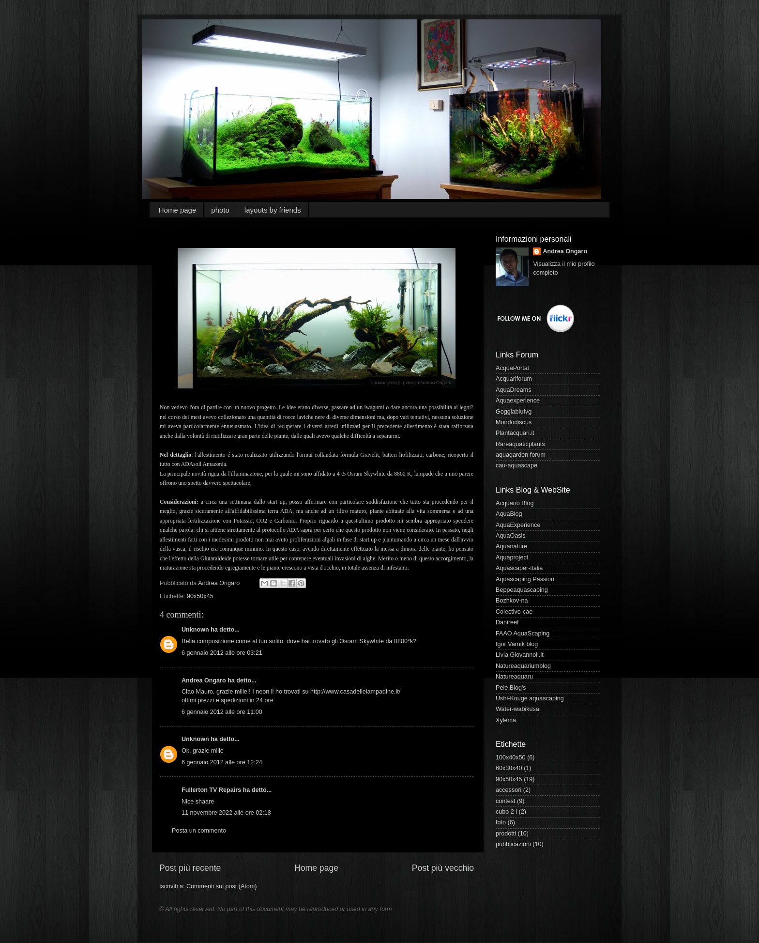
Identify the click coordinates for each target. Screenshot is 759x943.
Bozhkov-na (512, 600)
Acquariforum (514, 378)
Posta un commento (199, 830)
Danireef (507, 622)
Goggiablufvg (513, 411)
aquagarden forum (521, 454)
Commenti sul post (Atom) (221, 886)
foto (501, 822)
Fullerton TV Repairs (211, 790)
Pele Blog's (511, 687)
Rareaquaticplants (520, 444)
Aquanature (511, 546)
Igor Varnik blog (517, 644)
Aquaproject (512, 557)
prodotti (506, 833)
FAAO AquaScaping (522, 633)
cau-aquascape (516, 465)
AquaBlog (509, 513)
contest (506, 801)
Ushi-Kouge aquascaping (530, 698)
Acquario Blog (514, 503)
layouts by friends (272, 210)
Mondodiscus (513, 422)
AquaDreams (513, 389)
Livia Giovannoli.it (520, 654)
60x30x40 (509, 768)
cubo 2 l (506, 811)
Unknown (195, 629)
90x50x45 (200, 596)
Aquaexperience (518, 400)
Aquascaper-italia (519, 568)
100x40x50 (511, 757)
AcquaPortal (512, 368)
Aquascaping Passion (525, 579)
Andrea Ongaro (204, 680)
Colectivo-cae (514, 611)
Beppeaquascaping (522, 590)
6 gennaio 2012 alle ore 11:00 (222, 712)
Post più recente (190, 868)
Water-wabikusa (517, 709)
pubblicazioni (513, 844)
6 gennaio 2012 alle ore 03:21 (222, 652)
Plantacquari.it (515, 433)
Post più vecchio (443, 868)
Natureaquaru (514, 676)
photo (220, 210)
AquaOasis (511, 535)
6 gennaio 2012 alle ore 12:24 (222, 762)
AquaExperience (518, 525)
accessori (508, 790)
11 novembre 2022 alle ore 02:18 (226, 812)
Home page (178, 210)
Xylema (506, 720)
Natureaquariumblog (523, 666)
